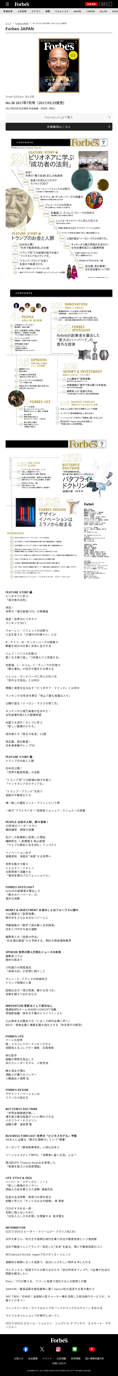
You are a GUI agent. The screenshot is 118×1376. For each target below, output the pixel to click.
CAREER (90, 11)
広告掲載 (61, 1358)
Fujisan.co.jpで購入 (59, 117)
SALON (103, 11)
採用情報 (75, 1358)
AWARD (77, 11)
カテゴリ (36, 11)
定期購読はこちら (59, 127)
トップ (8, 23)
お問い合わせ (59, 1363)
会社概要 (33, 1358)
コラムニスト (62, 11)
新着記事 (8, 11)
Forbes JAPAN (21, 23)
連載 (48, 11)
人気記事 (22, 11)
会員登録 (91, 4)
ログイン (105, 4)
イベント (47, 1358)
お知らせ (18, 1358)
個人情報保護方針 (94, 1358)
